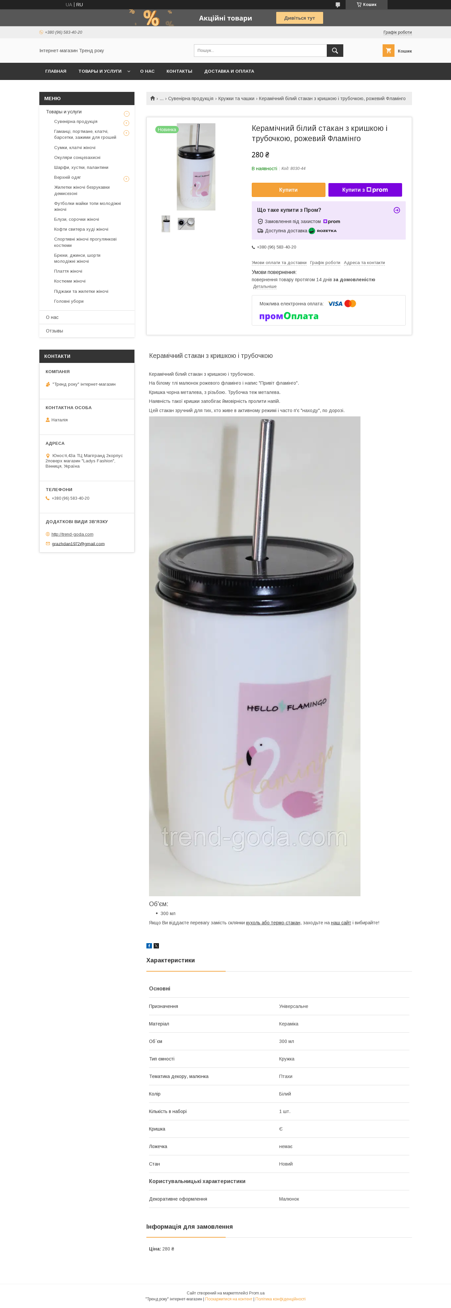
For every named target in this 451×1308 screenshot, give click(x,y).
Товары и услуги (100, 71)
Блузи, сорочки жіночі (76, 219)
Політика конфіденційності (280, 1299)
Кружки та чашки (236, 98)
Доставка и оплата (229, 71)
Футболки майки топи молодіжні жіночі (87, 206)
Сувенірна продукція (190, 98)
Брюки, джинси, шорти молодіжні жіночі (77, 258)
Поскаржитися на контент (228, 1299)
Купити (288, 190)
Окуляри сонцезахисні (77, 157)
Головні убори (69, 301)
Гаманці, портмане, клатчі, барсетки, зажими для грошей (85, 134)
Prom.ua (257, 1293)
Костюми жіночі (70, 281)
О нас (147, 71)
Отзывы (54, 330)
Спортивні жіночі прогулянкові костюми (85, 242)
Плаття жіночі (68, 271)
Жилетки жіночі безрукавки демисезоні (82, 190)
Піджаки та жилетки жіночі (81, 291)
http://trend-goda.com (73, 534)
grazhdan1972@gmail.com (78, 543)
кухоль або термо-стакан (273, 922)
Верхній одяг (67, 177)
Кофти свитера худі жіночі (81, 229)
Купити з (365, 190)
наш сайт (341, 922)
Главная (55, 71)
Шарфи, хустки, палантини (81, 167)
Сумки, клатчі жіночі (74, 147)
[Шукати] (335, 50)
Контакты (179, 71)
